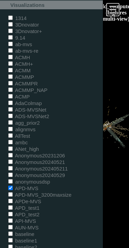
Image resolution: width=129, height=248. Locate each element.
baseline (21, 234)
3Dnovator (23, 25)
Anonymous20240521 (36, 162)
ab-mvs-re (23, 51)
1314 (17, 18)
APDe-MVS (24, 201)
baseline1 (22, 241)
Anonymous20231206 (36, 155)
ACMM (19, 70)
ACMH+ (20, 64)
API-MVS (22, 221)
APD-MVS (23, 188)
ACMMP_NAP (27, 90)
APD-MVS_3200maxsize (40, 195)
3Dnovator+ (25, 31)
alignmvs (21, 129)
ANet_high (23, 149)
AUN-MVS (23, 227)
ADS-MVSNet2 (28, 116)
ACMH (19, 57)
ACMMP (21, 77)
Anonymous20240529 (36, 175)
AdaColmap (25, 103)
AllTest (19, 136)
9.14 (16, 38)
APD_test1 (24, 208)
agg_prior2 (24, 123)
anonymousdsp (29, 182)
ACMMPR (23, 83)
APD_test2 (24, 214)
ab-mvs (20, 44)
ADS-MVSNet (27, 110)
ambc (18, 142)
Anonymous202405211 (38, 169)
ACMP (19, 97)
